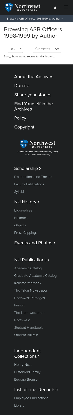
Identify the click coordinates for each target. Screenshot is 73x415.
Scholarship (27, 168)
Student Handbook (28, 327)
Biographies (23, 210)
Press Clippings (25, 232)
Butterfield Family (27, 372)
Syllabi (19, 191)
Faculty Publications (29, 184)
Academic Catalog (28, 268)
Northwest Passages (29, 298)
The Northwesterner (29, 313)
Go (57, 48)
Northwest (22, 320)
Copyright (24, 127)
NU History (26, 202)
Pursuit (19, 305)
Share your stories (32, 95)
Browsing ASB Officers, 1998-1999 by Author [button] (35, 18)
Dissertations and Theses (33, 177)
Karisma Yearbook (27, 283)
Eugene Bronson (27, 379)
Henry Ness (23, 364)
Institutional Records (36, 390)
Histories (20, 218)
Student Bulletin (26, 335)
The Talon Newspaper (30, 290)
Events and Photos (34, 243)
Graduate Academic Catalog (35, 275)
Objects (20, 225)
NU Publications (31, 260)
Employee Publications (31, 398)
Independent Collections (27, 353)
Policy (20, 118)
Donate (21, 85)
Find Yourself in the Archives (33, 106)
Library (19, 405)
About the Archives (33, 76)
